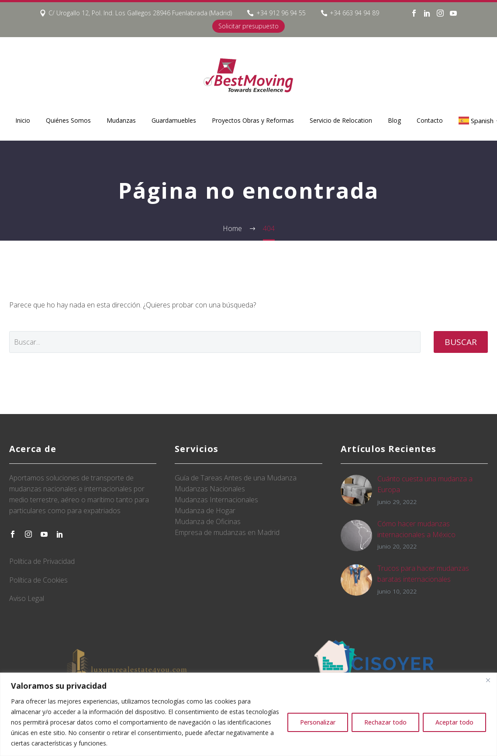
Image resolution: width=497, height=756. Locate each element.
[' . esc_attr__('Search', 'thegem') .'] (215, 342)
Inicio (22, 120)
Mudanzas (121, 120)
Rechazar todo (385, 722)
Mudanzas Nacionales (210, 489)
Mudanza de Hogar (205, 510)
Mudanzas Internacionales (216, 499)
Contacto (430, 120)
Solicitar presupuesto (248, 26)
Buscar (461, 342)
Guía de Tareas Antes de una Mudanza (236, 478)
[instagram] (28, 534)
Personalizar (317, 722)
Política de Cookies (38, 580)
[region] (248, 714)
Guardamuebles (174, 120)
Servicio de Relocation (341, 120)
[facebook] (12, 534)
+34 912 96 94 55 (281, 13)
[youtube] (44, 534)
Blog (394, 120)
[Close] (488, 680)
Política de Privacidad (42, 561)
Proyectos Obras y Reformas (253, 120)
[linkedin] (59, 534)
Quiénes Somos (68, 120)
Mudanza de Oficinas (208, 521)
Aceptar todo (454, 722)
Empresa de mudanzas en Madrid (227, 532)
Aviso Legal (26, 598)
